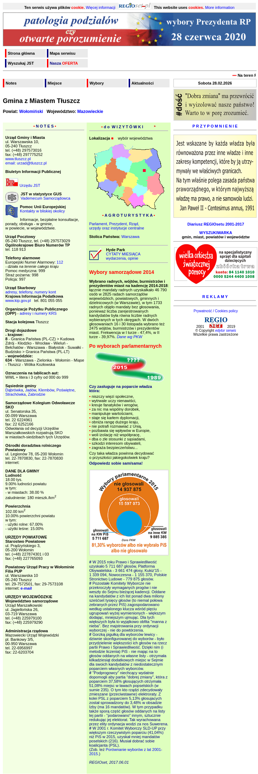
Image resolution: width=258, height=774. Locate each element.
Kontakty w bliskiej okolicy (42, 211)
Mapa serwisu (62, 53)
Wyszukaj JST (21, 63)
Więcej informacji (100, 7)
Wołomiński (31, 111)
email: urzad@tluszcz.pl (26, 163)
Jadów (30, 390)
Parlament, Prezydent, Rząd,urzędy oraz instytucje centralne (116, 226)
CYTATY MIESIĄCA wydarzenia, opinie (122, 256)
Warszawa (130, 236)
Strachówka (15, 394)
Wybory (97, 83)
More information (220, 7)
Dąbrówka (14, 390)
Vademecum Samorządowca (45, 198)
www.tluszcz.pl (18, 159)
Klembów (46, 390)
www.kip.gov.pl (18, 300)
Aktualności (142, 83)
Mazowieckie (90, 111)
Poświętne (66, 390)
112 (60, 262)
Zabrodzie (36, 394)
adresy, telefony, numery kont (30, 292)
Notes (11, 83)
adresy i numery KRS (38, 313)
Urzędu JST (22, 185)
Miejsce (55, 83)
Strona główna (21, 53)
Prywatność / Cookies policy (216, 311)
